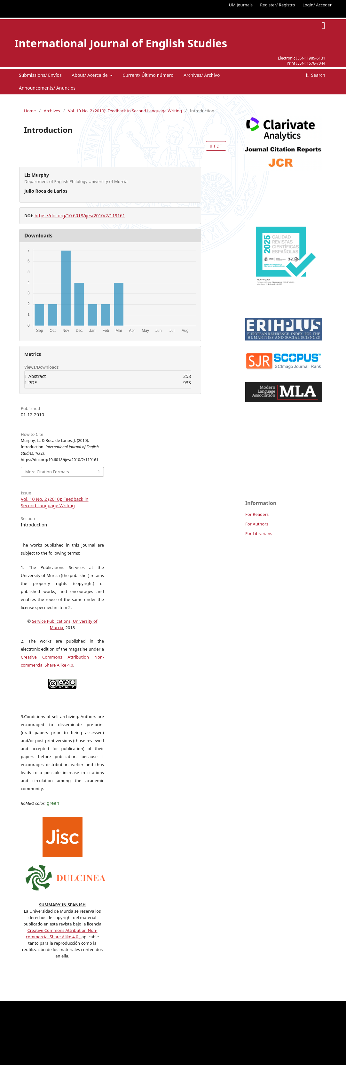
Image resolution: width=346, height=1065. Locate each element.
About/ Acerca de (90, 75)
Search (317, 75)
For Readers (257, 514)
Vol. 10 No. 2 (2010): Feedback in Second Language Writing (125, 111)
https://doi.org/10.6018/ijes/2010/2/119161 (80, 215)
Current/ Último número (147, 75)
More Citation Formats (47, 472)
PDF (217, 146)
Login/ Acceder (317, 5)
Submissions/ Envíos (40, 75)
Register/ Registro (277, 5)
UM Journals (240, 5)
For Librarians (258, 533)
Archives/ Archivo (202, 75)
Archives (52, 111)
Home (30, 111)
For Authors (256, 524)
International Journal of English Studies (120, 43)
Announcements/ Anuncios (47, 88)
